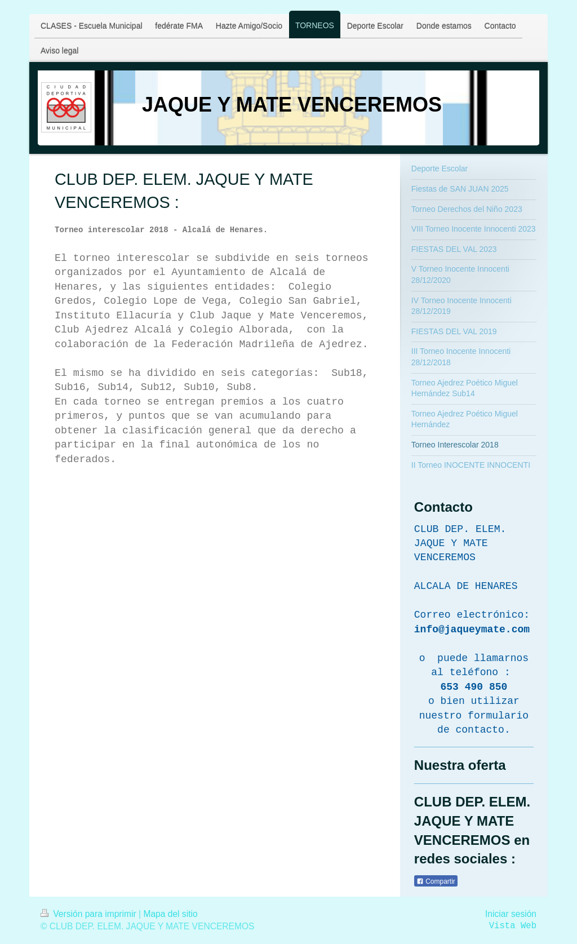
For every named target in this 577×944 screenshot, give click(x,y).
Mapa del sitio (170, 914)
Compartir (435, 881)
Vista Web (512, 926)
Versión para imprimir (90, 914)
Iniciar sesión (510, 914)
